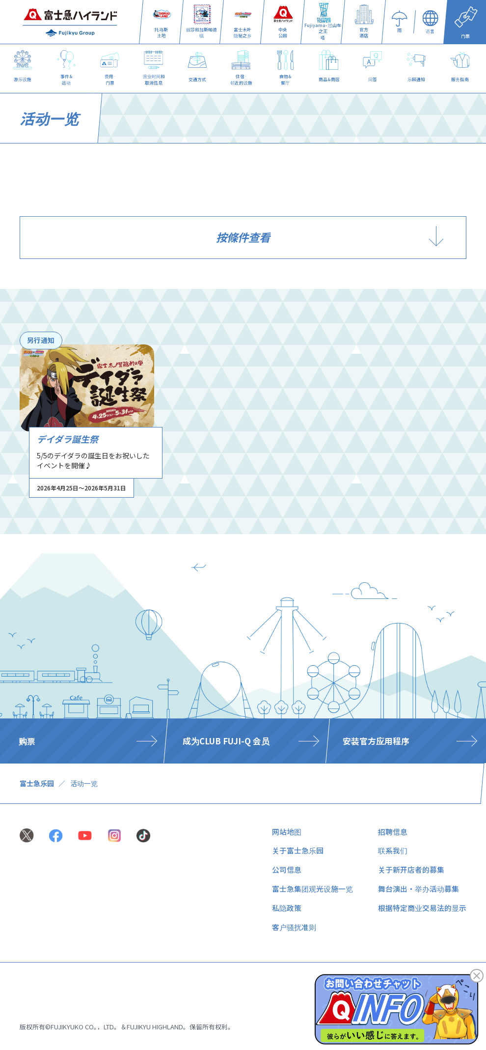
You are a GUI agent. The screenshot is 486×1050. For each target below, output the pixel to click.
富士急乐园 (37, 783)
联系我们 (392, 850)
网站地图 (286, 831)
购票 (27, 741)
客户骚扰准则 (294, 927)
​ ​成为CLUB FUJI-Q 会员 (225, 741)
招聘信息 (392, 831)
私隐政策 (286, 908)
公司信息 (286, 869)
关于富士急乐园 (298, 850)
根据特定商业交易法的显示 (422, 908)
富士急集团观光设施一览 (312, 888)
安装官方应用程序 (376, 741)
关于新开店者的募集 (411, 869)
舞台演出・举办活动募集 (418, 888)
